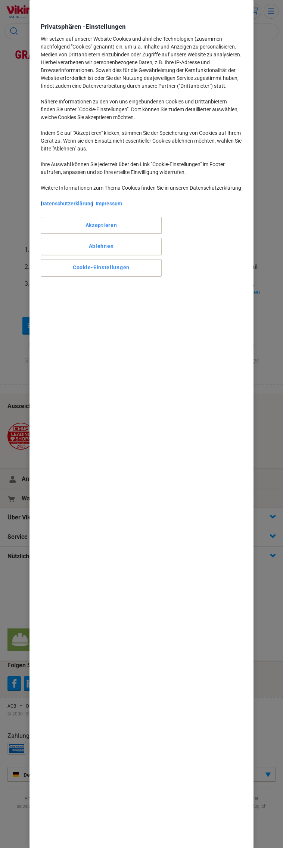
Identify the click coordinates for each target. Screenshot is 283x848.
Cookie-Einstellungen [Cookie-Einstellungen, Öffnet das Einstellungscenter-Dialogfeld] (101, 267)
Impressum (109, 203)
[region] (141, 424)
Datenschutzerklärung (67, 203)
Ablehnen (101, 246)
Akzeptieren (101, 225)
